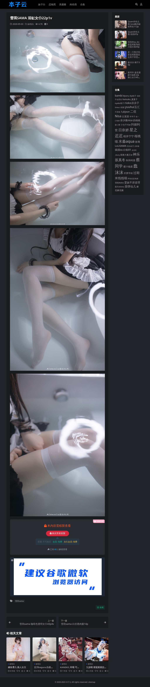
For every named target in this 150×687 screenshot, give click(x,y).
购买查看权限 (57, 533)
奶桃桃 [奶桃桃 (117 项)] (136, 120)
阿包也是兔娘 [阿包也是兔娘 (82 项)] (133, 178)
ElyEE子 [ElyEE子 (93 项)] (133, 96)
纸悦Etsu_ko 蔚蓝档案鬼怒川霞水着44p (134, 44)
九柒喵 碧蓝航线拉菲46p (96, 668)
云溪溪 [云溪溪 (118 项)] (125, 116)
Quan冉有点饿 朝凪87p (133, 33)
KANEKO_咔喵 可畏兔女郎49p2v (69, 668)
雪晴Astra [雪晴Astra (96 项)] (119, 182)
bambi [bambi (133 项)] (119, 95)
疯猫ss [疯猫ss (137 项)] (119, 149)
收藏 (100, 607)
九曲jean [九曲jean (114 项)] (125, 111)
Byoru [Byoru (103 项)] (126, 95)
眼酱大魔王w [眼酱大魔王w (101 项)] (126, 154)
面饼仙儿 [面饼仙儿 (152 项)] (130, 186)
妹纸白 (31, 24)
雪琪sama (19, 601)
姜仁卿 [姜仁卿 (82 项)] (117, 125)
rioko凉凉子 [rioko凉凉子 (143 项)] (132, 103)
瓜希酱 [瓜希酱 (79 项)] (136, 146)
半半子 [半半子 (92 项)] (132, 116)
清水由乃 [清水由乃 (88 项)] (130, 146)
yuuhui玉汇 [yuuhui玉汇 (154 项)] (132, 107)
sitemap (91, 682)
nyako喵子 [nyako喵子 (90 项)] (119, 103)
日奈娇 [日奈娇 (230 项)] (123, 129)
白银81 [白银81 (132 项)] (127, 149)
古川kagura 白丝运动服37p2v (43, 668)
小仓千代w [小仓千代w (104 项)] (126, 124)
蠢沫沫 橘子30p (134, 63)
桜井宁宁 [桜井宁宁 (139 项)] (128, 136)
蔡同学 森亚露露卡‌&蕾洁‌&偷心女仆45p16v (134, 76)
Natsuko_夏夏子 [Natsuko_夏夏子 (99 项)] (130, 99)
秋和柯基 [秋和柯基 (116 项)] (130, 160)
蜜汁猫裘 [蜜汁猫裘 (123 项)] (128, 166)
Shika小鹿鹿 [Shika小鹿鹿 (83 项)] (120, 107)
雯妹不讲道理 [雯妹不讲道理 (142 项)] (132, 182)
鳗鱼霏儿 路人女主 (17, 667)
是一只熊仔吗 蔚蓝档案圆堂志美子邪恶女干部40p (134, 56)
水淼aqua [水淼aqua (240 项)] (126, 141)
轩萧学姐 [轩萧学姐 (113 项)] (128, 173)
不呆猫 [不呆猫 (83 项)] (117, 112)
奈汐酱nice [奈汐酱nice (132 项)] (126, 120)
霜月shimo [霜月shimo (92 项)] (119, 186)
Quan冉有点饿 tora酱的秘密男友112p (134, 24)
